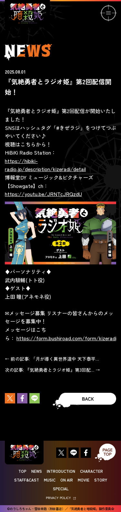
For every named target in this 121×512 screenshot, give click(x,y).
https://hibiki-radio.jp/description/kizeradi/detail (45, 165)
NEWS (36, 471)
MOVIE (83, 480)
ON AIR (66, 480)
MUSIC (49, 480)
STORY (100, 480)
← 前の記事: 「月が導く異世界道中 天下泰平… (52, 358)
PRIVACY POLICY (61, 497)
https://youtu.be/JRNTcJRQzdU (43, 194)
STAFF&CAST (26, 480)
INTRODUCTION (61, 471)
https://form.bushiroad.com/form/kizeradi (66, 338)
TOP (22, 471)
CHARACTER (91, 471)
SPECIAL (61, 488)
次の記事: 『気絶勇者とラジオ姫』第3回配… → (52, 370)
